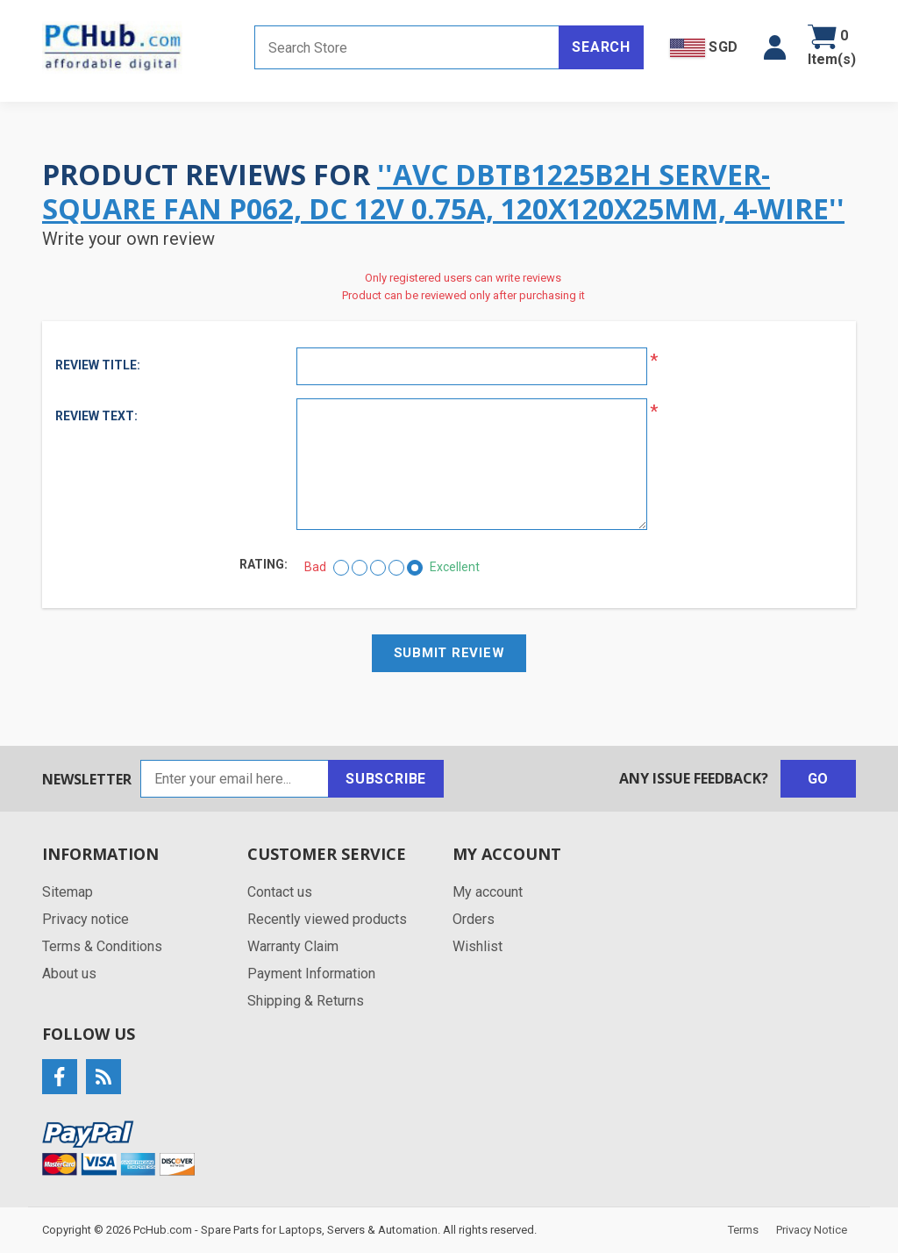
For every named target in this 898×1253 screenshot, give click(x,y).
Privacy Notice (811, 1229)
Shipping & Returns (305, 1000)
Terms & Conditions (102, 946)
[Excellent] (415, 568)
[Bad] (341, 568)
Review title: (97, 365)
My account (488, 892)
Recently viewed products (327, 919)
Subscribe (386, 778)
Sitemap (67, 892)
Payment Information (311, 973)
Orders (474, 919)
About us (69, 973)
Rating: (263, 564)
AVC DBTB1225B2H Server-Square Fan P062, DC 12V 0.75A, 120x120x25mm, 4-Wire (435, 190)
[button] (775, 47)
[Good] (396, 568)
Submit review (449, 653)
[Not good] (359, 568)
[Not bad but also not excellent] (378, 568)
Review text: (96, 416)
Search (601, 47)
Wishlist (477, 946)
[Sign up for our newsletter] (234, 779)
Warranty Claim (293, 946)
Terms (743, 1229)
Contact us (279, 892)
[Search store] (406, 47)
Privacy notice (85, 919)
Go (819, 778)
